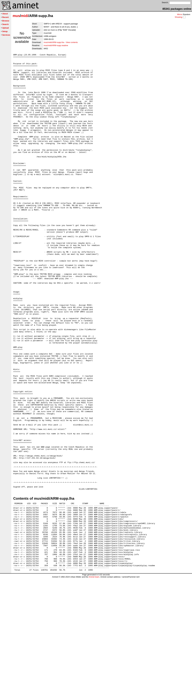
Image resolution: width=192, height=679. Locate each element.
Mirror (179, 14)
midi (24, 16)
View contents (72, 42)
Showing (178, 17)
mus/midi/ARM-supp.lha (54, 42)
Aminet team (94, 678)
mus (16, 16)
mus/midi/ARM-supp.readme (56, 45)
